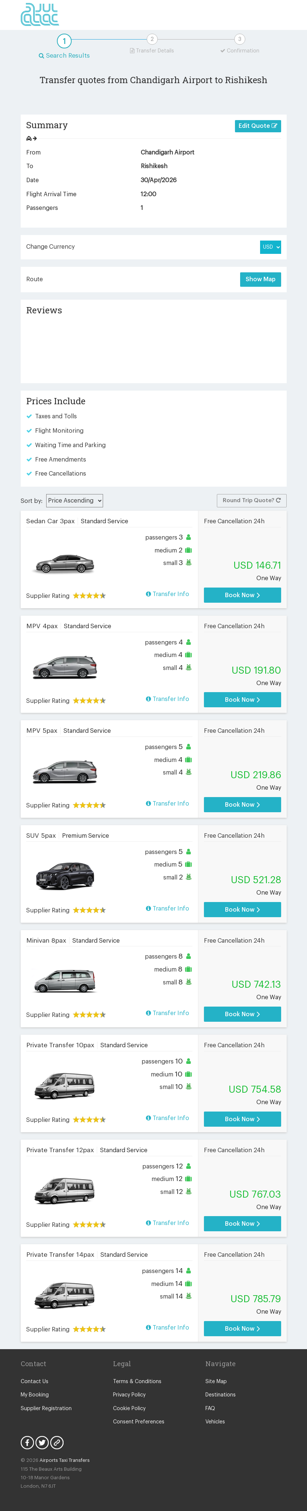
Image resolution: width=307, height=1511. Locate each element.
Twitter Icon (42, 1442)
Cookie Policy (129, 1408)
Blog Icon (57, 1442)
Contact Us (34, 1381)
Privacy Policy (129, 1395)
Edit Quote (258, 126)
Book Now (242, 595)
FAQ (210, 1408)
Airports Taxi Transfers (65, 1460)
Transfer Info (167, 594)
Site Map (216, 1381)
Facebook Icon (27, 1442)
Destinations (220, 1395)
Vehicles (215, 1422)
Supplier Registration (46, 1408)
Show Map (261, 279)
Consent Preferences (138, 1422)
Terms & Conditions (137, 1381)
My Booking (35, 1395)
